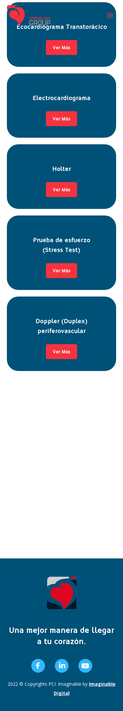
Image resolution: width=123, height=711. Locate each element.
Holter (61, 88)
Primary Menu (110, 15)
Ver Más (61, 38)
